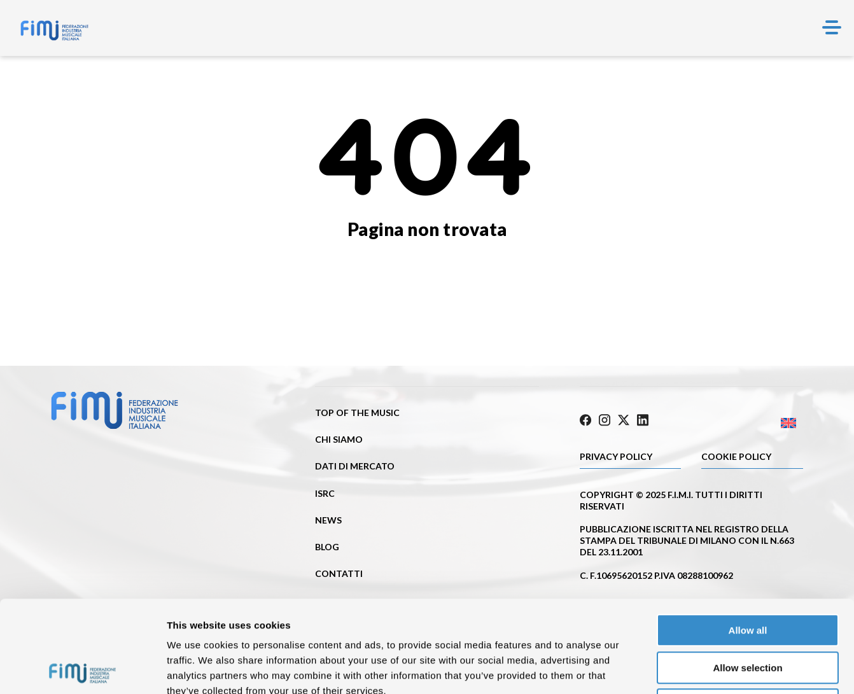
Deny (748, 612)
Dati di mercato (355, 466)
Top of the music (357, 412)
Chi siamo (339, 439)
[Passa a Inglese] (747, 423)
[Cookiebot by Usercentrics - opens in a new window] (82, 669)
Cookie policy (736, 456)
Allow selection (747, 576)
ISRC (325, 493)
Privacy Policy (616, 456)
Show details (667, 668)
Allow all (748, 538)
